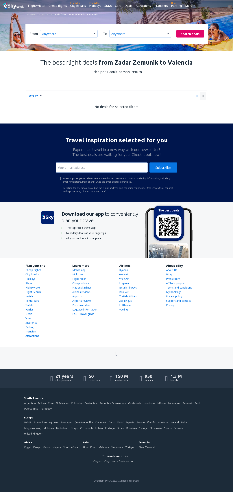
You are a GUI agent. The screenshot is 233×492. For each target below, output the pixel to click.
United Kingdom (33, 433)
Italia (184, 422)
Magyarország (32, 428)
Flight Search (33, 292)
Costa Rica (91, 403)
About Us (171, 270)
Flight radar (79, 278)
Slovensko (156, 428)
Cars (118, 6)
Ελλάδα (151, 422)
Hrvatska (163, 422)
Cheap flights (58, 6)
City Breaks (78, 6)
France (141, 422)
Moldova (48, 428)
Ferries (29, 309)
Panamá (187, 403)
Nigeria (57, 447)
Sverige (143, 428)
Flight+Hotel (36, 6)
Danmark (100, 422)
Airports (77, 296)
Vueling (123, 309)
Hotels (29, 296)
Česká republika (84, 422)
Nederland (62, 428)
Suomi (168, 428)
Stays (108, 6)
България (66, 422)
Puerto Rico (31, 408)
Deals (128, 6)
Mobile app (79, 270)
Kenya (36, 447)
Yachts (29, 305)
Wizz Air (124, 278)
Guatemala (134, 403)
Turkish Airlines (128, 296)
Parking (176, 6)
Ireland (175, 422)
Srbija (120, 428)
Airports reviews (82, 300)
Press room (173, 278)
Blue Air (123, 292)
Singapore (117, 447)
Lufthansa (125, 305)
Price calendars (81, 305)
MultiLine (77, 274)
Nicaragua (174, 403)
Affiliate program (176, 283)
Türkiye (129, 447)
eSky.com (109, 461)
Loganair (124, 283)
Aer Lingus (125, 300)
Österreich (86, 428)
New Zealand (147, 447)
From (33, 33)
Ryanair (123, 270)
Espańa (130, 422)
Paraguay (46, 408)
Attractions (143, 6)
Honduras (149, 403)
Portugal (110, 428)
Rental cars (32, 300)
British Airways (128, 287)
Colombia (76, 403)
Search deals (190, 34)
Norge (74, 428)
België (28, 422)
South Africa (70, 447)
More (189, 6)
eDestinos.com (126, 461)
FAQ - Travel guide (83, 314)
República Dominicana (113, 403)
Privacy (170, 305)
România (131, 428)
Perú (197, 403)
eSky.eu (97, 461)
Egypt (27, 447)
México (161, 403)
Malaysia (104, 447)
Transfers (161, 6)
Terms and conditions (179, 287)
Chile (51, 403)
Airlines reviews (81, 292)
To (105, 33)
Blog (169, 274)
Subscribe (163, 167)
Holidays (95, 6)
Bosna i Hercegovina (46, 422)
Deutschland (115, 422)
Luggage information (84, 309)
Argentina (30, 403)
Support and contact (178, 300)
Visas (28, 318)
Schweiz (178, 428)
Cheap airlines (80, 283)
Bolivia (42, 403)
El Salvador (62, 403)
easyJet (123, 274)
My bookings (173, 292)
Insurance (31, 322)
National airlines (82, 287)
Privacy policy (174, 296)
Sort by (33, 95)
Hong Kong (89, 447)
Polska (99, 428)
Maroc (46, 447)
